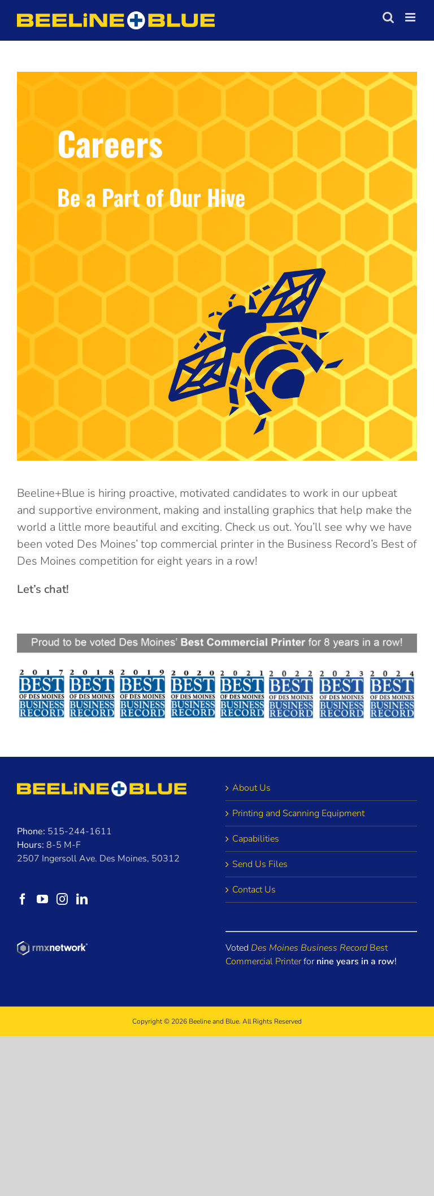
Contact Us (254, 889)
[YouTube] (42, 899)
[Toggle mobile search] (388, 17)
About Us (251, 788)
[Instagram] (62, 899)
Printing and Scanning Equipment (298, 813)
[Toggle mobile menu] (411, 17)
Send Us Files (260, 864)
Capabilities (255, 839)
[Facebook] (22, 899)
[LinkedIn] (82, 899)
